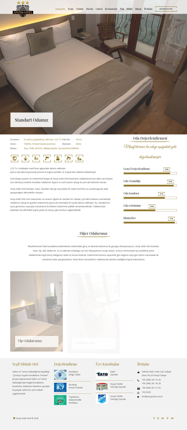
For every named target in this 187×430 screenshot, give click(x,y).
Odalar (80, 8)
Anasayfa (60, 8)
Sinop (138, 8)
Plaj (122, 8)
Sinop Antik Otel (23, 418)
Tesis (70, 8)
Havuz (89, 8)
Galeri (99, 8)
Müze (130, 8)
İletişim (148, 8)
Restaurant (111, 8)
